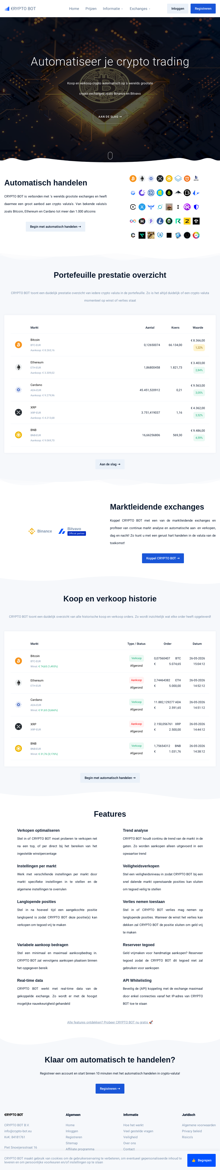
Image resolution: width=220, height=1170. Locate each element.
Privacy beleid (192, 1131)
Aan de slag (110, 116)
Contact (129, 1149)
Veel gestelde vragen (138, 1131)
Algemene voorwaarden (199, 1125)
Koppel (163, 558)
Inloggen (177, 9)
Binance (119, 94)
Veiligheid (130, 1137)
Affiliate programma (80, 1149)
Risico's (187, 1137)
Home (70, 1125)
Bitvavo (135, 94)
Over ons (129, 1143)
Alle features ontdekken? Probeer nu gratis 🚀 (110, 1022)
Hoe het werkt (133, 1125)
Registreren (203, 9)
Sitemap (72, 1143)
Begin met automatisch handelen (55, 227)
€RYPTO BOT (13, 1115)
